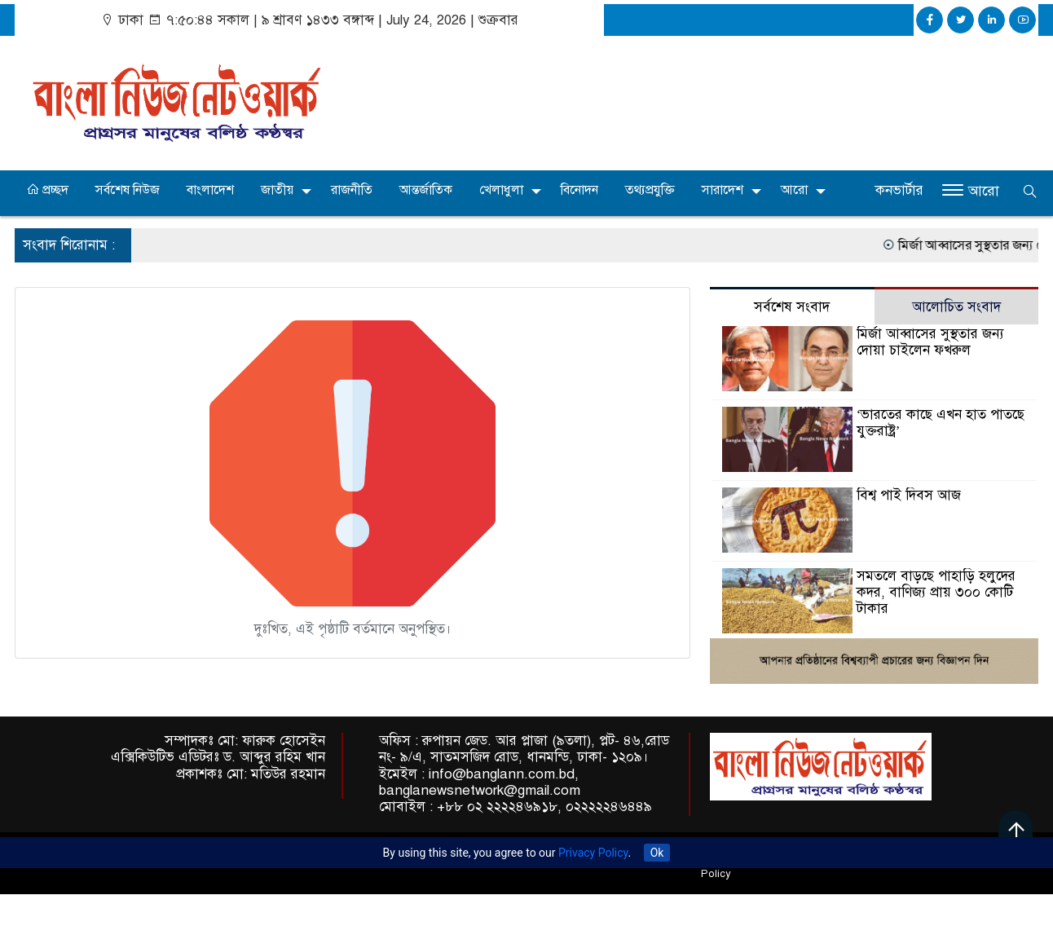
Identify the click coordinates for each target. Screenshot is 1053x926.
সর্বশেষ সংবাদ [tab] (792, 306)
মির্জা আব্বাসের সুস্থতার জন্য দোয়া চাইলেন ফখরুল (930, 342)
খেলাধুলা (501, 190)
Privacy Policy (593, 852)
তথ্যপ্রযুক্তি (650, 190)
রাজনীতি (351, 190)
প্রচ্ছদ (47, 190)
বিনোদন (579, 190)
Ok (657, 852)
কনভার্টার (899, 190)
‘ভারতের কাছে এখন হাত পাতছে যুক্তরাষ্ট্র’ (941, 422)
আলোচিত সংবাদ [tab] (956, 306)
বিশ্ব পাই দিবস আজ (909, 495)
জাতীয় (277, 190)
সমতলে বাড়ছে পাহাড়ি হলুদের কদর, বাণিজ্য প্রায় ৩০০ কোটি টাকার (936, 592)
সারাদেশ (722, 190)
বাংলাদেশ (210, 190)
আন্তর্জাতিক (425, 190)
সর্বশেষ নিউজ (127, 190)
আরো (794, 190)
